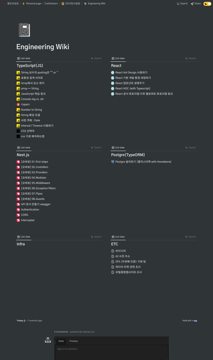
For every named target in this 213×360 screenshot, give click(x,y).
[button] (10, 4)
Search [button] (96, 58)
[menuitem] (23, 58)
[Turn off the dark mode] (207, 5)
